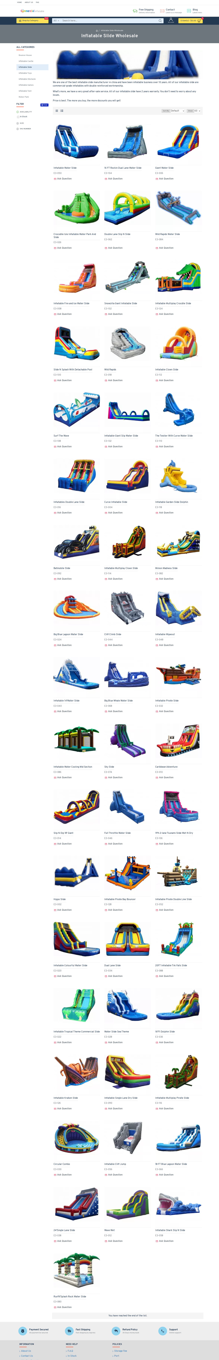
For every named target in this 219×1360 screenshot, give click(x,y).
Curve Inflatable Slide (115, 497)
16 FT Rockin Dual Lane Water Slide (122, 168)
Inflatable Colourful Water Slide (70, 954)
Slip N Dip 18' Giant (63, 823)
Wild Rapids (110, 367)
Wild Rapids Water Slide (167, 233)
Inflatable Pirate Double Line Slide (173, 889)
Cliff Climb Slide (112, 628)
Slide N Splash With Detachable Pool (73, 367)
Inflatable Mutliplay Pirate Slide (172, 1084)
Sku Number (25, 129)
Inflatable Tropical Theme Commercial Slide (77, 1019)
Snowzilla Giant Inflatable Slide (120, 301)
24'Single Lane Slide (64, 1215)
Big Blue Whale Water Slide (118, 693)
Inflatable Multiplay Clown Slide (121, 562)
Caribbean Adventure (166, 758)
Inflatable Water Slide (65, 168)
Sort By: (164, 111)
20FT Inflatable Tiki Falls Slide (171, 954)
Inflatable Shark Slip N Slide (170, 1215)
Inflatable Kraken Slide (66, 1084)
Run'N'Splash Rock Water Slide (70, 1280)
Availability (26, 112)
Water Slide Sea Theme (116, 1019)
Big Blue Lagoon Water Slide (68, 628)
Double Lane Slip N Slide (117, 233)
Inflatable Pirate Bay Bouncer (120, 889)
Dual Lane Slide (112, 954)
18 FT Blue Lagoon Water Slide (171, 1150)
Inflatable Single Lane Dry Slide (121, 1084)
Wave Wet (109, 1215)
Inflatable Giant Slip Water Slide (121, 432)
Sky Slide (109, 758)
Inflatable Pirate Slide (167, 693)
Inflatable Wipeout (165, 628)
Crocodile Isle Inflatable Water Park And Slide (75, 235)
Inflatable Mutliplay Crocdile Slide (173, 301)
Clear (45, 105)
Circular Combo (62, 1150)
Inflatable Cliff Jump (115, 1150)
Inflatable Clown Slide (166, 367)
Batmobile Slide (62, 562)
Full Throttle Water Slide (117, 823)
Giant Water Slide (164, 168)
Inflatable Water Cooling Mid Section (73, 758)
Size (22, 123)
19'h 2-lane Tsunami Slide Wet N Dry (174, 823)
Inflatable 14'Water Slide (66, 693)
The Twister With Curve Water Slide (174, 432)
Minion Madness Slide (166, 562)
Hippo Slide (60, 889)
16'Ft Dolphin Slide (165, 1019)
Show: (191, 111)
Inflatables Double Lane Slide (69, 497)
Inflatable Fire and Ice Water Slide (71, 301)
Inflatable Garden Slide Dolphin (171, 497)
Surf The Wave (61, 432)
